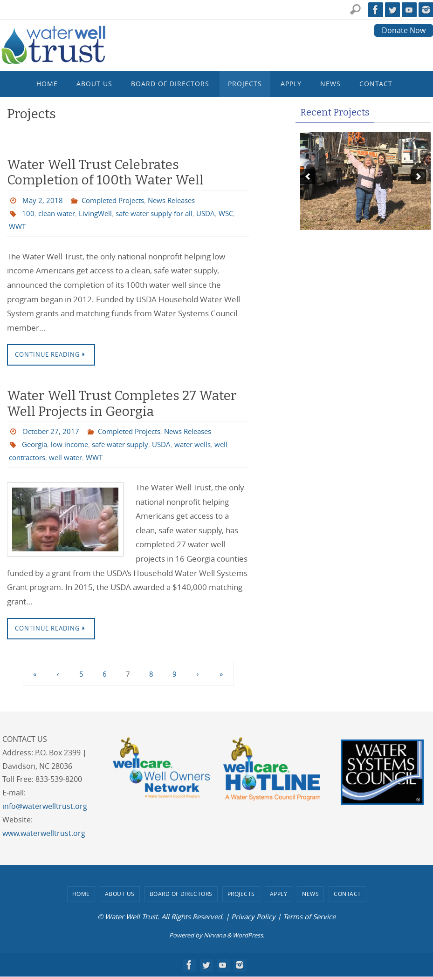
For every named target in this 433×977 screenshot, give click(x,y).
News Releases (181, 200)
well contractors (37, 458)
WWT (37, 226)
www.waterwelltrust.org (43, 833)
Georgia (36, 445)
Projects (241, 894)
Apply (279, 894)
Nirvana (215, 935)
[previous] (307, 176)
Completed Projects (116, 200)
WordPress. (248, 935)
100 (28, 213)
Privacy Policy (253, 917)
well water (87, 458)
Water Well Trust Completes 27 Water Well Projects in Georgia (122, 403)
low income (74, 445)
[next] (418, 176)
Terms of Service (309, 917)
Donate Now (404, 30)
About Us (120, 894)
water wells (205, 445)
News (310, 894)
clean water (58, 213)
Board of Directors (181, 894)
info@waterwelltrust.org (44, 806)
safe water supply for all (163, 213)
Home (81, 894)
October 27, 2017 (52, 432)
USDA (218, 213)
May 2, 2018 (42, 200)
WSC (17, 226)
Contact (347, 894)
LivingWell (99, 213)
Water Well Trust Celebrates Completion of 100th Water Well (105, 172)
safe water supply (127, 445)
